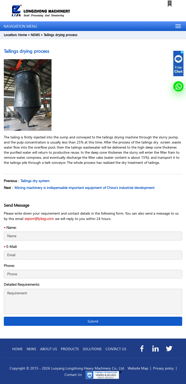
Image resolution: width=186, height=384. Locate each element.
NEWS (35, 35)
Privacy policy (163, 368)
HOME (17, 348)
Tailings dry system (35, 180)
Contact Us (73, 374)
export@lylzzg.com (38, 218)
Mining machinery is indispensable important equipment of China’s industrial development (84, 187)
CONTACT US (116, 348)
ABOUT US (48, 348)
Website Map (138, 368)
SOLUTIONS (92, 348)
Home (22, 35)
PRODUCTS (70, 348)
